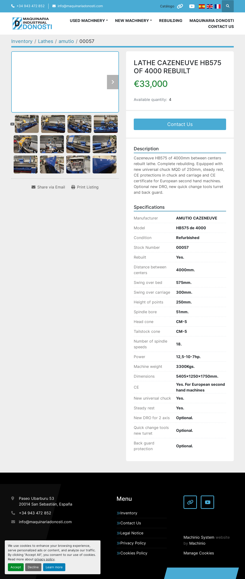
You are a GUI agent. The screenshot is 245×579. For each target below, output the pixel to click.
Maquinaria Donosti (211, 20)
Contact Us (221, 26)
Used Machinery (87, 20)
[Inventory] (22, 41)
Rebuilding (170, 20)
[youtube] (192, 6)
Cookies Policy (133, 553)
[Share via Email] (48, 187)
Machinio (197, 543)
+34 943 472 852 (31, 6)
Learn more (54, 567)
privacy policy (44, 559)
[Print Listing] (85, 187)
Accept (16, 567)
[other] (179, 6)
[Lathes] (45, 41)
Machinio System (199, 537)
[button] (133, 20)
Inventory (128, 513)
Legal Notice (131, 533)
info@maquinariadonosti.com (80, 6)
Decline (33, 567)
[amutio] (66, 41)
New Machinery (132, 20)
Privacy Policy (133, 543)
